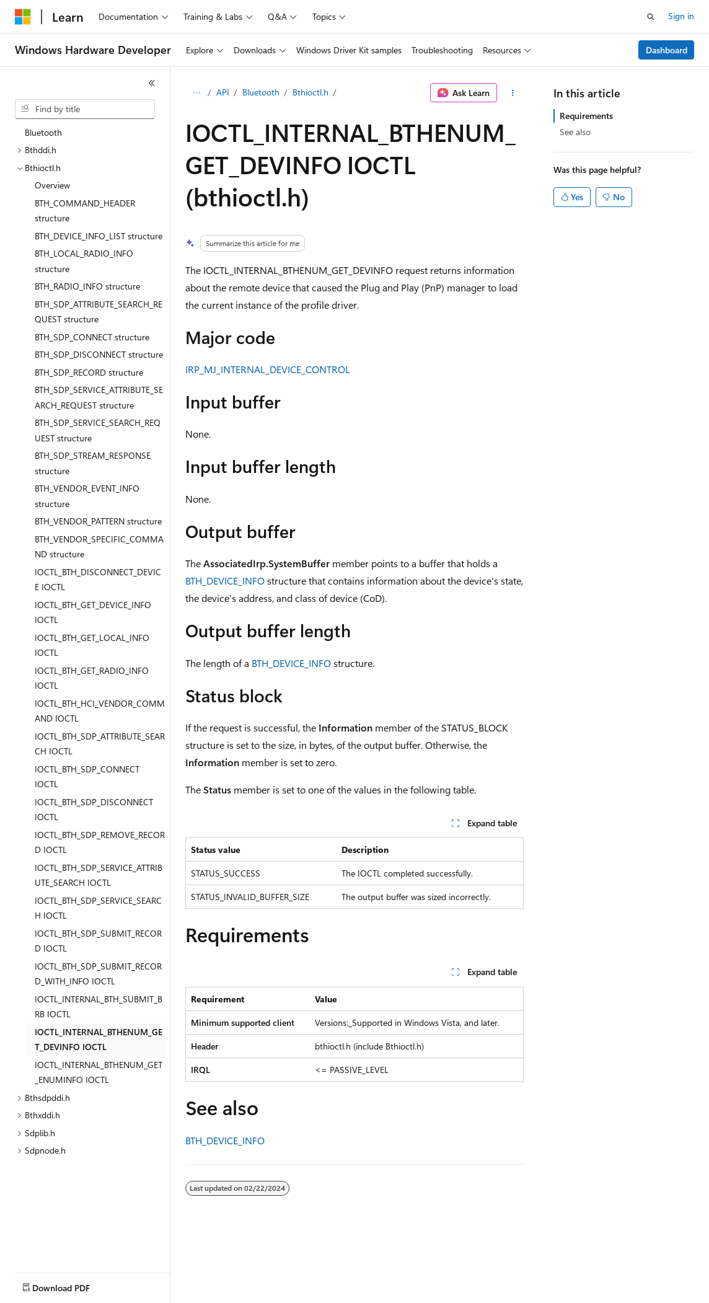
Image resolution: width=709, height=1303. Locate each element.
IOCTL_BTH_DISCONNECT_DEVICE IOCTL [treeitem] (98, 579)
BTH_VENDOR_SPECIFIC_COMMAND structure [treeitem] (99, 546)
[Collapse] (152, 83)
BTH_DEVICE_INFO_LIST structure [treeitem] (98, 236)
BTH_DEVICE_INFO (225, 580)
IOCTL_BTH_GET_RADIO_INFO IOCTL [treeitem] (92, 678)
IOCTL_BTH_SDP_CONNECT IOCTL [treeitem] (87, 776)
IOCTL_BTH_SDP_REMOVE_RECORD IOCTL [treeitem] (100, 842)
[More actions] (513, 93)
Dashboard (666, 50)
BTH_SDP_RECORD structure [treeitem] (89, 372)
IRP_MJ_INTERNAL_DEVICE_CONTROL (267, 369)
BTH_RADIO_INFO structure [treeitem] (87, 286)
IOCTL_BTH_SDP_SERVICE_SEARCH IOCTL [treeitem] (98, 908)
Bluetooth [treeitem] (43, 132)
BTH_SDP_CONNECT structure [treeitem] (92, 337)
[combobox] (85, 109)
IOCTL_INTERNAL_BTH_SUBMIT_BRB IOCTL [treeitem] (98, 1006)
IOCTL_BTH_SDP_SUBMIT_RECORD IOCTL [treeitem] (98, 941)
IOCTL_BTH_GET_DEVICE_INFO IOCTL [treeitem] (93, 612)
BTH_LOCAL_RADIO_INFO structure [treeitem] (84, 261)
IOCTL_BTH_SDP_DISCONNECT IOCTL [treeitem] (94, 809)
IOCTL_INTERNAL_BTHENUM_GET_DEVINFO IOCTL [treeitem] (98, 1039)
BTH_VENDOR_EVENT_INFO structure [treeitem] (87, 496)
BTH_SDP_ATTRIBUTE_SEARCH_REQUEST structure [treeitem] (98, 311)
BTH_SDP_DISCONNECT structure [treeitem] (99, 354)
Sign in (681, 16)
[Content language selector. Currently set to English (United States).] (71, 1285)
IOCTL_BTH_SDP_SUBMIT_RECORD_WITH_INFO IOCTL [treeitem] (98, 973)
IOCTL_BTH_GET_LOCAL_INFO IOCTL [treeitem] (92, 645)
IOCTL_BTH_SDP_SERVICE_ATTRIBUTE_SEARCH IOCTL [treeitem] (98, 875)
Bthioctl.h (310, 92)
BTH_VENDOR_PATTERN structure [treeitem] (98, 521)
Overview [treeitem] (52, 185)
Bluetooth (261, 92)
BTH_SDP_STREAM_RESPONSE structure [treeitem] (93, 463)
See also (575, 132)
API (222, 92)
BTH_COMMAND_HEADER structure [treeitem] (85, 210)
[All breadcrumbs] (196, 93)
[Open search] (650, 17)
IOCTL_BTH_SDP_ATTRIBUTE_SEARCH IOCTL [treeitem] (100, 744)
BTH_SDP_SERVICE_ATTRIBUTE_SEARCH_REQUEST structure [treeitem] (99, 397)
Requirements (586, 115)
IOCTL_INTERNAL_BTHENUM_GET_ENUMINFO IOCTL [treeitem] (98, 1072)
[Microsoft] (23, 17)
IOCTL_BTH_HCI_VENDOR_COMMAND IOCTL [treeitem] (100, 711)
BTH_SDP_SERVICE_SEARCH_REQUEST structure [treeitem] (98, 430)
